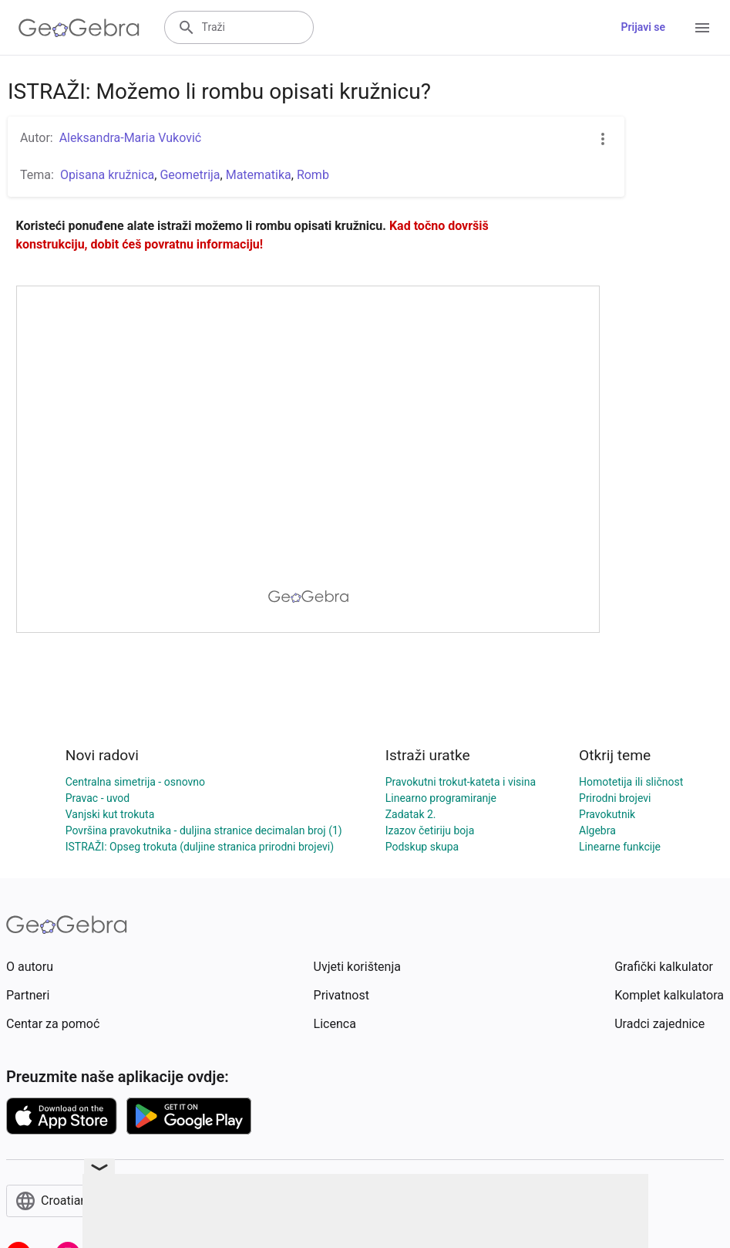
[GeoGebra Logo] (79, 28)
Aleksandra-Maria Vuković (130, 137)
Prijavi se (643, 27)
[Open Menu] (702, 28)
